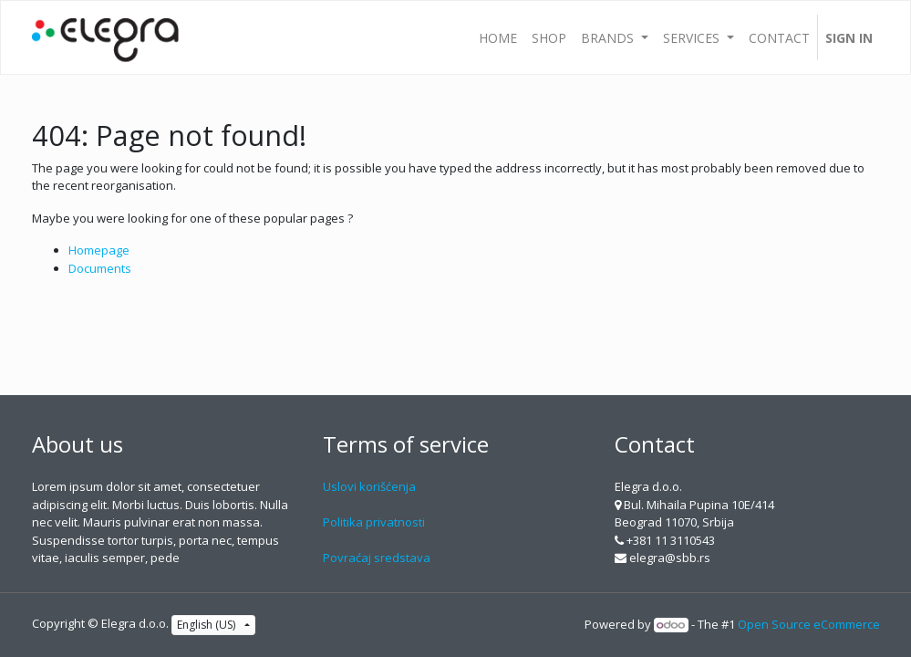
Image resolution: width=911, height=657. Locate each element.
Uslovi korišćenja (369, 486)
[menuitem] (497, 37)
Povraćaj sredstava (376, 557)
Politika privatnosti (374, 522)
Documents (99, 268)
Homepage (98, 250)
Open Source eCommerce (809, 624)
